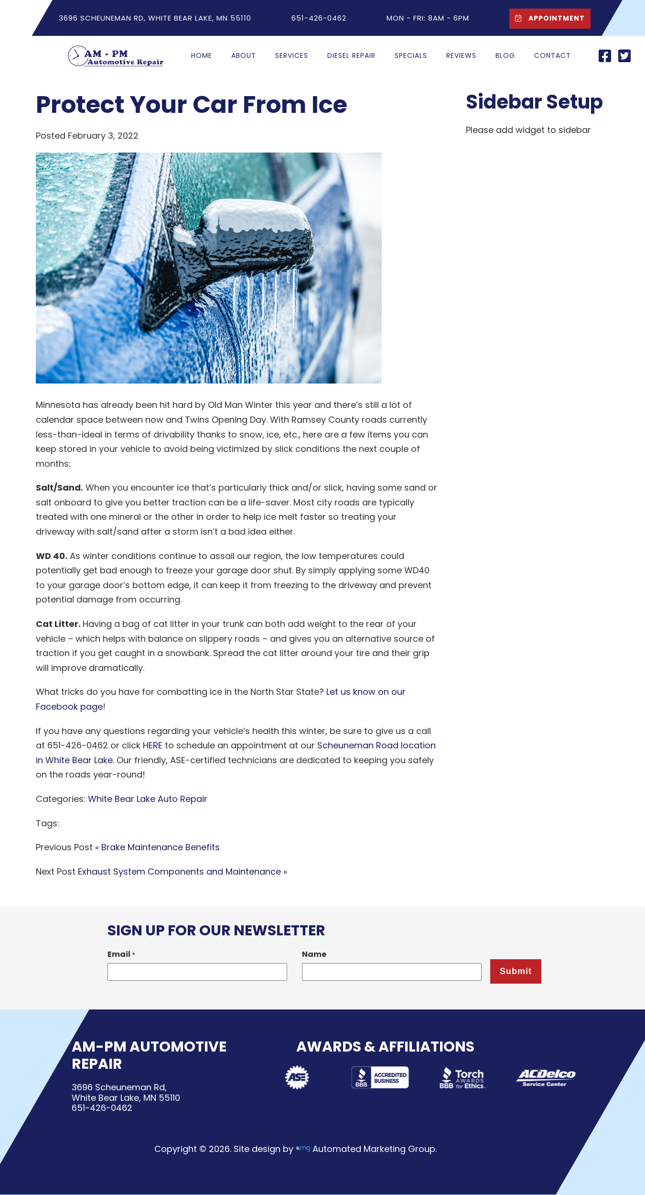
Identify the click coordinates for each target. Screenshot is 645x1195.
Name (314, 954)
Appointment (547, 18)
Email (121, 954)
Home (201, 55)
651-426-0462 (102, 1108)
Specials (411, 55)
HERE (152, 745)
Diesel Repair (351, 55)
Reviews (461, 55)
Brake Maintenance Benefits (160, 847)
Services (291, 55)
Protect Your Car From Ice (191, 104)
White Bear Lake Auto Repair (147, 799)
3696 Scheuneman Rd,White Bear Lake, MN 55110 (126, 1092)
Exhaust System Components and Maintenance (179, 871)
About (243, 55)
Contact (552, 55)
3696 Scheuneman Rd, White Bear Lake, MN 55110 (155, 18)
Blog (505, 55)
